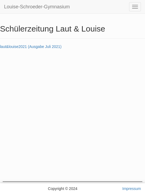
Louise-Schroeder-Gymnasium (37, 6)
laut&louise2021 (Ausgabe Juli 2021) (30, 46)
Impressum (131, 188)
